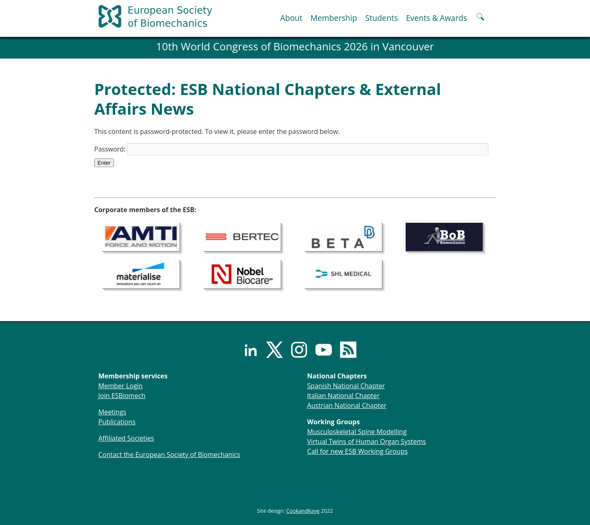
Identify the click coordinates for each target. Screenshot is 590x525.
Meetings (112, 411)
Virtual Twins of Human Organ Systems (366, 441)
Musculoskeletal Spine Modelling (357, 431)
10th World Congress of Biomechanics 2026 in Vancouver (295, 46)
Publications (117, 421)
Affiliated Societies (126, 438)
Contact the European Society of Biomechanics (169, 454)
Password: (291, 149)
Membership (334, 17)
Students (381, 17)
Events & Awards (436, 17)
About (291, 17)
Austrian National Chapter (347, 405)
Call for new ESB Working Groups (357, 451)
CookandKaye (303, 510)
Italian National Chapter (343, 395)
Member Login (120, 385)
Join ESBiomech (121, 395)
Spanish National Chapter (346, 385)
